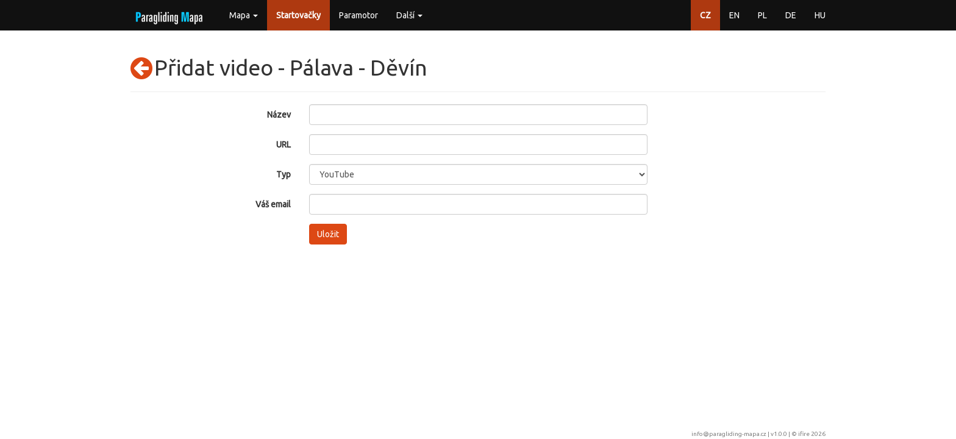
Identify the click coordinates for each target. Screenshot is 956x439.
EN (734, 15)
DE (790, 15)
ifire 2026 (812, 433)
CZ (705, 15)
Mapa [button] (243, 15)
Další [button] (409, 15)
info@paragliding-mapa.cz (728, 433)
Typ (283, 174)
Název (279, 115)
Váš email (273, 204)
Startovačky (298, 15)
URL (283, 144)
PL (762, 15)
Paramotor (358, 15)
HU (820, 15)
